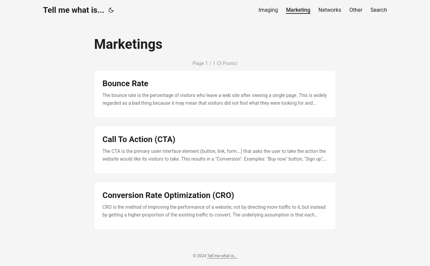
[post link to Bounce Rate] (215, 94)
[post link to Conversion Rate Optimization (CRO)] (215, 205)
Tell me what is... (73, 10)
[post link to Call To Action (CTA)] (215, 149)
